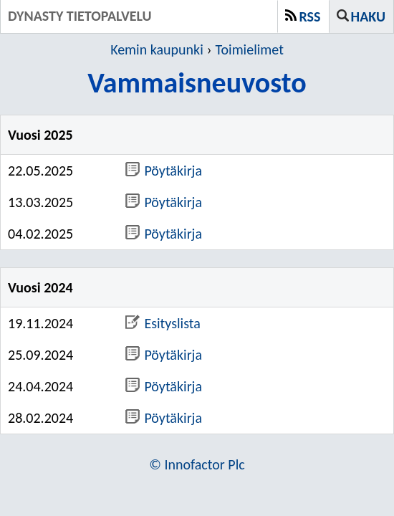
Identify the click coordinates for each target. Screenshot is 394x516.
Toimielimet (250, 49)
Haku (368, 16)
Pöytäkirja (163, 170)
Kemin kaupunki (156, 49)
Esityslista (162, 323)
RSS (310, 16)
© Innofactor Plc (197, 464)
